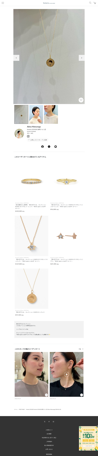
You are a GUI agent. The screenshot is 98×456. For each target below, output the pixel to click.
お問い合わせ (49, 449)
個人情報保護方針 (49, 445)
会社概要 (49, 434)
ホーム (15, 409)
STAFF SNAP (22, 409)
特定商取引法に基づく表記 (49, 437)
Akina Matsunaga (34, 127)
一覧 (79, 349)
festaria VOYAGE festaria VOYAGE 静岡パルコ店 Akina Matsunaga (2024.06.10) (43, 409)
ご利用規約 (49, 441)
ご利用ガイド (49, 430)
